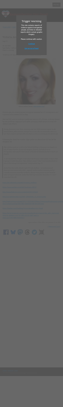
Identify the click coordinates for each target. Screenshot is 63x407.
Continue (31, 44)
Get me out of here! (32, 48)
